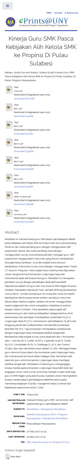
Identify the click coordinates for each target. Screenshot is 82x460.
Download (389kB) (24, 204)
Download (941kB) (24, 221)
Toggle (7, 6)
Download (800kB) (24, 98)
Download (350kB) (24, 151)
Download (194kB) (24, 116)
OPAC (49, 13)
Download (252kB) (23, 186)
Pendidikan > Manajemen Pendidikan (46, 409)
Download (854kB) (24, 169)
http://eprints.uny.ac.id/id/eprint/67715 (48, 442)
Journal (58, 13)
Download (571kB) (23, 133)
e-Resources (71, 13)
